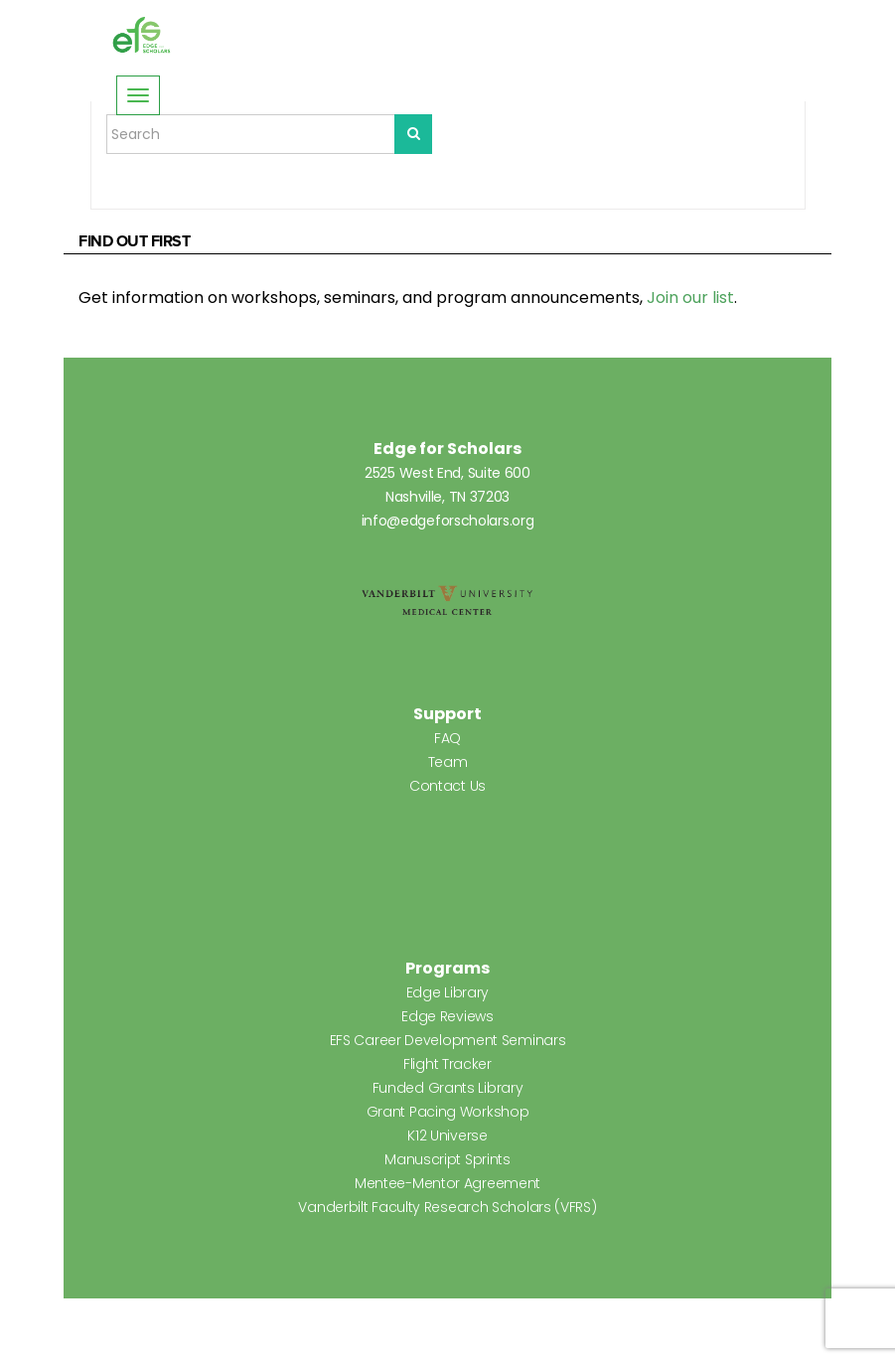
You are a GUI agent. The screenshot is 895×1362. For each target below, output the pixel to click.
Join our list (690, 297)
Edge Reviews (447, 1016)
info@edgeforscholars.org (448, 520)
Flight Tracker (447, 1064)
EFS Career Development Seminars (448, 1040)
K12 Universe (447, 1135)
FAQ (447, 738)
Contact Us (447, 786)
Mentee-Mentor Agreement (447, 1183)
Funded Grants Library (448, 1088)
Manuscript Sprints (447, 1159)
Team (448, 762)
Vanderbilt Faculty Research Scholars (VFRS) (447, 1207)
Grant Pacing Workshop (448, 1112)
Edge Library (447, 992)
